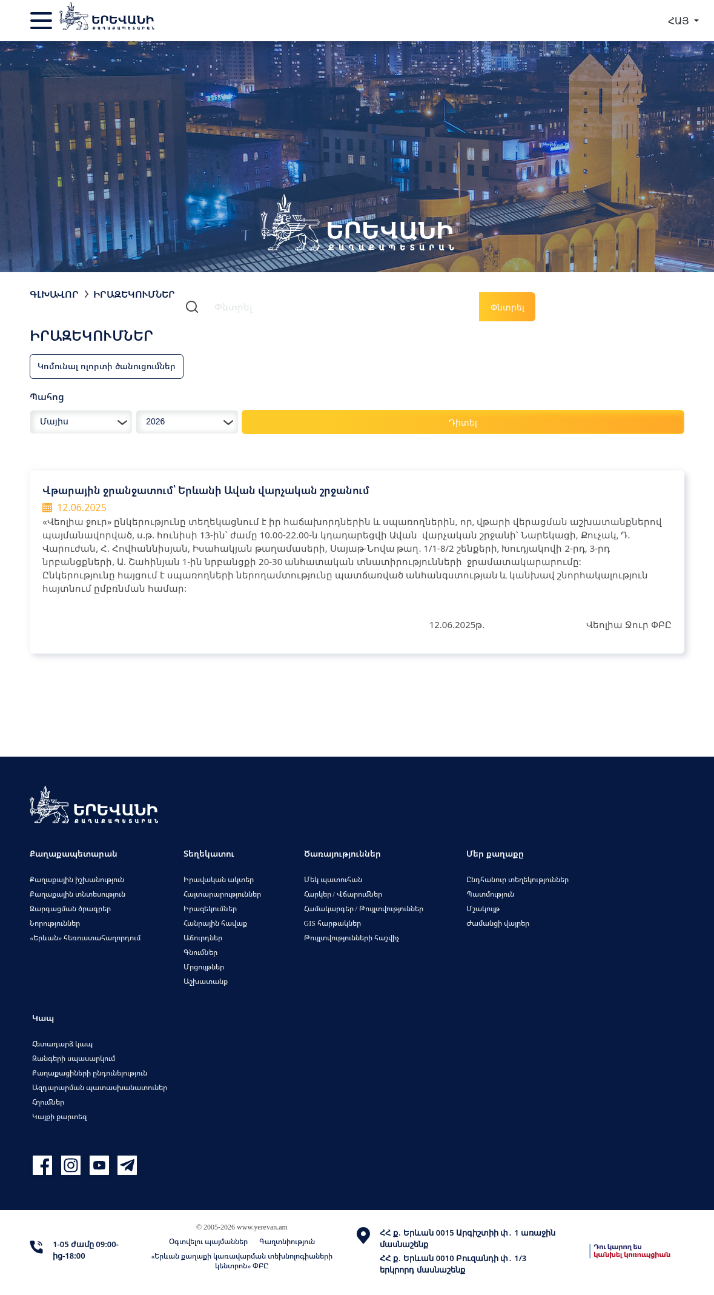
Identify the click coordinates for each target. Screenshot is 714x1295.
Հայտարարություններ (222, 894)
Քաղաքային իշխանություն (77, 879)
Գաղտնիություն (287, 1241)
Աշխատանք (205, 981)
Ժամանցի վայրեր (497, 923)
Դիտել (463, 422)
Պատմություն (490, 894)
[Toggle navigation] (42, 21)
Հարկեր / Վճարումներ (343, 894)
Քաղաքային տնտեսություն (77, 894)
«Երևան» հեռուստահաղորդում (85, 937)
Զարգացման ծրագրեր (70, 908)
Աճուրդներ (202, 937)
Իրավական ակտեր (218, 879)
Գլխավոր (54, 294)
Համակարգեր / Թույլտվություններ (363, 908)
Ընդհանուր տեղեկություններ (517, 879)
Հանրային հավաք (215, 923)
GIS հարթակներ (332, 923)
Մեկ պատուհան (333, 879)
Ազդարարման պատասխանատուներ (99, 1087)
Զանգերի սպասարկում (73, 1058)
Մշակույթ (483, 908)
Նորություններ (55, 923)
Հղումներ (48, 1102)
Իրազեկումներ (134, 294)
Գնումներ (200, 952)
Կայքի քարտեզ (59, 1116)
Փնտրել (507, 307)
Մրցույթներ (203, 967)
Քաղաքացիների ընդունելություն (89, 1073)
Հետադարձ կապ (62, 1044)
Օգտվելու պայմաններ (208, 1241)
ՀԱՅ (680, 20)
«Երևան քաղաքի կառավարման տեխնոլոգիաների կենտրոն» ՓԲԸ (241, 1261)
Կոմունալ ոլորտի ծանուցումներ (107, 366)
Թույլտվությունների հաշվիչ (351, 937)
